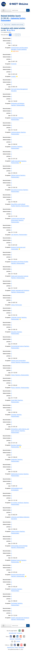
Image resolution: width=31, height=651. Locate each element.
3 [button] (11, 300)
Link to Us (12, 639)
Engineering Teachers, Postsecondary (13, 19)
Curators (13, 76)
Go (28, 10)
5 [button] (11, 59)
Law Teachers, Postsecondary (19, 234)
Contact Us (19, 633)
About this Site (10, 647)
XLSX (9, 30)
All (10, 34)
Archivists (13, 64)
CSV (13, 30)
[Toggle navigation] (3, 10)
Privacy (16, 647)
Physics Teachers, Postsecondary (20, 387)
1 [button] (11, 38)
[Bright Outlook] (17, 76)
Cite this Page (18, 639)
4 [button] (11, 43)
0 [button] (11, 57)
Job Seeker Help (12, 633)
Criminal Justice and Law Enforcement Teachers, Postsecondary (18, 220)
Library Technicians (16, 305)
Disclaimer (21, 647)
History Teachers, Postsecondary (20, 375)
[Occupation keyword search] (18, 10)
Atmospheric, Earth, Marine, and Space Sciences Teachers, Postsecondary (20, 430)
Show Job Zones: (4, 34)
